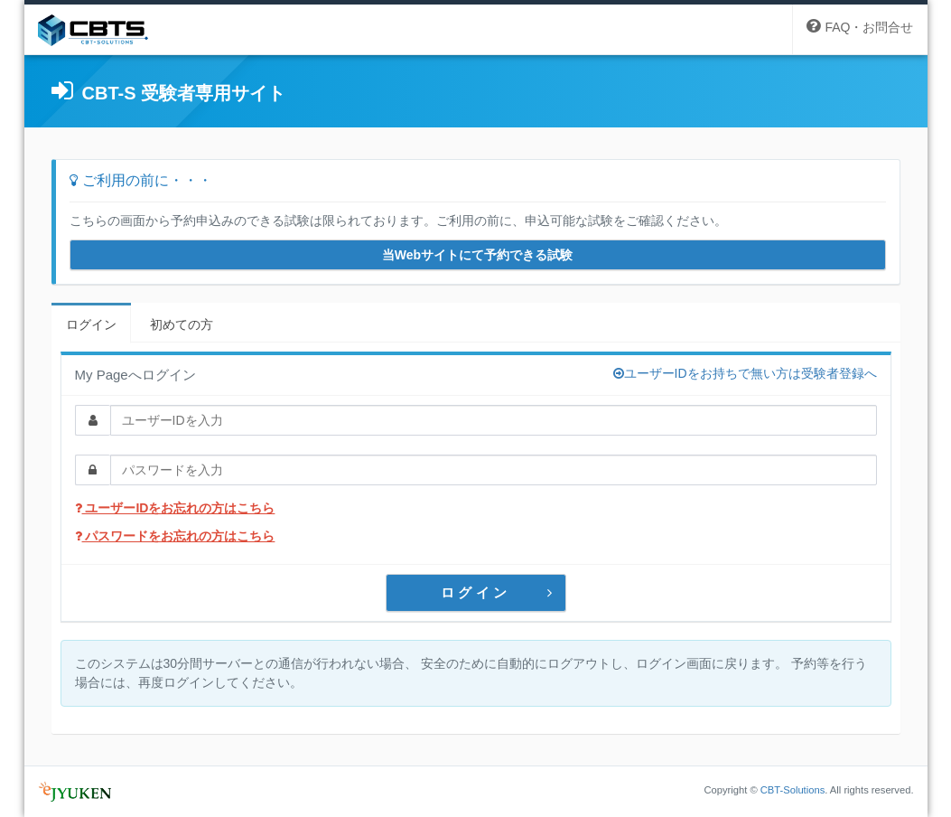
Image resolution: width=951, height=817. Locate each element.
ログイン (91, 324)
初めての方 (181, 324)
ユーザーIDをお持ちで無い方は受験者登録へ (745, 373)
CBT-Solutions (792, 789)
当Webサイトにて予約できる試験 (477, 255)
